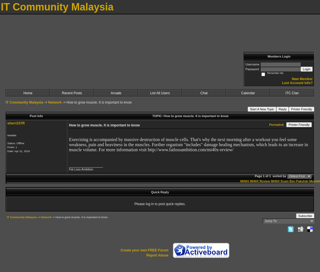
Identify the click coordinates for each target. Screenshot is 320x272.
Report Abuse (157, 255)
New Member (302, 79)
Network (54, 102)
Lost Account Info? (297, 83)
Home (27, 93)
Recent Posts (72, 93)
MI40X (244, 181)
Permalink (276, 124)
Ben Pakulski (299, 181)
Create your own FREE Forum (144, 250)
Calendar (248, 93)
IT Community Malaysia (24, 102)
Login (306, 69)
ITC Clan (292, 93)
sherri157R (16, 123)
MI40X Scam (280, 181)
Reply (282, 109)
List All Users (160, 93)
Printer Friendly (301, 109)
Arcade (116, 93)
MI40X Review (260, 181)
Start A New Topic (262, 109)
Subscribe (305, 216)
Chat (204, 93)
